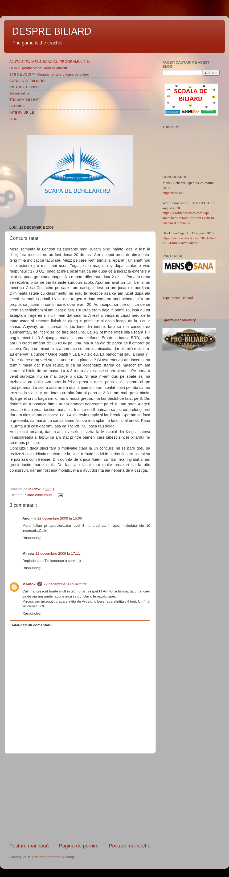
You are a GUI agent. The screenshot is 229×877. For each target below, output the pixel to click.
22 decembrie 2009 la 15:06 (59, 518)
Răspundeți (31, 538)
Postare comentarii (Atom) (53, 857)
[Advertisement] (79, 798)
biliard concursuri (38, 495)
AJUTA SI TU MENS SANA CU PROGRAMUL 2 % (49, 62)
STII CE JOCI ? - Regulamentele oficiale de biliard (49, 74)
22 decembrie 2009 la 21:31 (66, 584)
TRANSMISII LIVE (24, 100)
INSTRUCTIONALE (25, 87)
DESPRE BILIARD (51, 31)
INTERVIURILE (21, 112)
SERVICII (17, 106)
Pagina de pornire (79, 846)
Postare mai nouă (29, 846)
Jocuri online (19, 93)
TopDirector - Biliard (177, 298)
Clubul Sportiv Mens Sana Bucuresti (38, 68)
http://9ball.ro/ (172, 193)
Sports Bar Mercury (179, 320)
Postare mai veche (129, 846)
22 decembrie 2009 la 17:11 (57, 553)
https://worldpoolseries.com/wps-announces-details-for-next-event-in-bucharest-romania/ (188, 218)
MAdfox (35, 489)
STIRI (14, 119)
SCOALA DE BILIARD (27, 81)
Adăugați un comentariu (32, 625)
